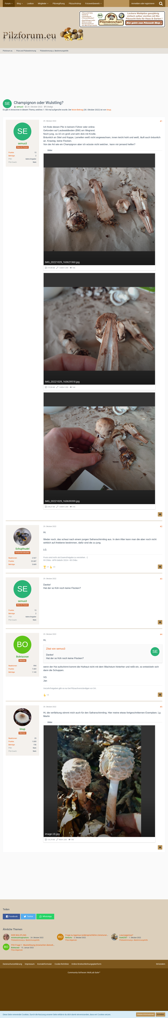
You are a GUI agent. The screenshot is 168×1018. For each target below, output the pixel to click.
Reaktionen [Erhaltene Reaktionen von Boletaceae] (12, 666)
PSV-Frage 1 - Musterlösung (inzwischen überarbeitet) (34, 945)
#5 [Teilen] (161, 707)
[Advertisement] (84, 77)
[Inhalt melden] (160, 514)
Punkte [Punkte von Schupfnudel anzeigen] (11, 561)
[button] (11, 916)
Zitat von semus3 (55, 648)
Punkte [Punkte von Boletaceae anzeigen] (11, 669)
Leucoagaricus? (126, 935)
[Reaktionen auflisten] (49, 566)
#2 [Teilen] (161, 526)
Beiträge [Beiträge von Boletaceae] (11, 672)
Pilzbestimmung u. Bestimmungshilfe (25, 940)
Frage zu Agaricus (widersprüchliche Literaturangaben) (89, 935)
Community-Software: (84, 972)
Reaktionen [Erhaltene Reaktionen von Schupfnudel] (12, 558)
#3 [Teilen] (161, 579)
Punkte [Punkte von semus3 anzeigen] (11, 153)
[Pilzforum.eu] (84, 27)
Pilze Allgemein (71, 940)
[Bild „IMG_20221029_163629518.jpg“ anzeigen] (99, 331)
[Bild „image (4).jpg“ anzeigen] (99, 783)
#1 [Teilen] (161, 121)
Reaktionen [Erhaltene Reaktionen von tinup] (12, 738)
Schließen (160, 1014)
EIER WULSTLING (18, 935)
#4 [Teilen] (161, 634)
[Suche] (161, 3)
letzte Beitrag (77, 110)
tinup (109, 110)
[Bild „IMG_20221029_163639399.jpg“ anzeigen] (99, 451)
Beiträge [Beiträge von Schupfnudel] (11, 564)
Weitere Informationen (145, 1014)
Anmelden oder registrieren (142, 3)
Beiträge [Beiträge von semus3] (11, 156)
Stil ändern (160, 964)
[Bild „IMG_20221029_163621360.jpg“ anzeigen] (99, 212)
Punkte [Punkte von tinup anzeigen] (11, 741)
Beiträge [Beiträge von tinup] (11, 745)
